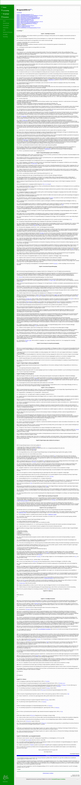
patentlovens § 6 (48, 148)
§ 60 (17, 580)
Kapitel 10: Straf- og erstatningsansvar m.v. (48, 507)
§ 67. (18, 641)
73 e (34, 715)
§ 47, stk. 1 (52, 476)
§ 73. (18, 675)
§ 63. (18, 603)
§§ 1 (43, 184)
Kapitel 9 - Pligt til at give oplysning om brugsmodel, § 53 (27, 22)
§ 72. (18, 671)
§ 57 (58, 301)
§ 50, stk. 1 (47, 699)
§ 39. (18, 375)
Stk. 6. (18, 233)
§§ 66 (35, 225)
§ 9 (31, 139)
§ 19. (18, 184)
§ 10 (17, 132)
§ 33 (17, 313)
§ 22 (17, 206)
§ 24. (18, 219)
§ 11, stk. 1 (38, 639)
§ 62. (18, 600)
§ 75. (18, 746)
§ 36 (17, 348)
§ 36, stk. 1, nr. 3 (62, 683)
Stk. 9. (18, 244)
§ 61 (17, 585)
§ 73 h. (18, 728)
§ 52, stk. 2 (40, 554)
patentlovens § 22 (51, 79)
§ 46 (17, 436)
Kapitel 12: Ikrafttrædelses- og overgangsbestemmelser (29, 736)
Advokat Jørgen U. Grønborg (48, 773)
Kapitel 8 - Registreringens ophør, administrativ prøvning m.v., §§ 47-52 (30, 21)
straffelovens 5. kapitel (52, 514)
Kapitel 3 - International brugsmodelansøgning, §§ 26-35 (27, 16)
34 (40, 295)
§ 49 (17, 469)
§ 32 (17, 309)
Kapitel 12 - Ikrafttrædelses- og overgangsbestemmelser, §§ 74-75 (28, 27)
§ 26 (62, 711)
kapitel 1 (56, 294)
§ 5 (29, 187)
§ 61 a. (18, 588)
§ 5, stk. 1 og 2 (25, 139)
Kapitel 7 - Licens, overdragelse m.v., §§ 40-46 (25, 20)
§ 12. (18, 146)
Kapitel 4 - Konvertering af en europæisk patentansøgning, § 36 (28, 17)
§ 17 (17, 177)
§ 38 (17, 369)
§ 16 (17, 175)
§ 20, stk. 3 (50, 705)
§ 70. (18, 666)
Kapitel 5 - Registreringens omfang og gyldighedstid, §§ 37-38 (28, 18)
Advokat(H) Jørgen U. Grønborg (58, 779)
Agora (4, 20)
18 (50, 184)
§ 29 (21, 281)
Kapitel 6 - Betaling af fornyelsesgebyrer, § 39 (25, 19)
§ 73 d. (18, 705)
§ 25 (17, 247)
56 (28, 739)
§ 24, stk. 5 (56, 263)
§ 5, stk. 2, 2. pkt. (52, 280)
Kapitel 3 (41, 266)
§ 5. (17, 75)
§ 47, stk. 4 (34, 461)
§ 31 (17, 306)
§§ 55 (34, 561)
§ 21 (17, 200)
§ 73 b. (18, 693)
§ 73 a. (18, 681)
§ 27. (18, 279)
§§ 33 (42, 689)
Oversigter (5, 34)
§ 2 (17, 40)
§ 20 (62, 204)
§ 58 (17, 561)
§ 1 (54, 455)
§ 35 (17, 329)
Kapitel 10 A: (45, 590)
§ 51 (17, 483)
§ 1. (17, 35)
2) (31, 9)
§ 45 (17, 424)
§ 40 (17, 389)
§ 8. (17, 116)
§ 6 (17, 89)
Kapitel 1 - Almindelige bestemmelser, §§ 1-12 (25, 14)
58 (30, 739)
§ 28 (17, 283)
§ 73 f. (18, 715)
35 (21, 277)
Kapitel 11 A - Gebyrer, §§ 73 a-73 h (23, 26)
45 (31, 301)
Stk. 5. (18, 229)
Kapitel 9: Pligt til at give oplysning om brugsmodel (48, 495)
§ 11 (71, 219)
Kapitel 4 (38, 343)
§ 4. (17, 69)
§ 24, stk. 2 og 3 (29, 298)
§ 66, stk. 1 (57, 707)
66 (37, 603)
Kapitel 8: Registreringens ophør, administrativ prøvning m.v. (48, 440)
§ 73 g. (18, 721)
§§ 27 (20, 277)
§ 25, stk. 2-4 (28, 609)
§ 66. (18, 634)
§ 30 (17, 294)
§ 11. (17, 137)
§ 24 (61, 79)
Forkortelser (5, 27)
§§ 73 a (31, 715)
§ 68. (18, 655)
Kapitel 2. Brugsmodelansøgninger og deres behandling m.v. (48, 152)
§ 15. (18, 165)
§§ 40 (36, 603)
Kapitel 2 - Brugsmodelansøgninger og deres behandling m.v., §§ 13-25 (29, 15)
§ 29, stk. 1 (64, 685)
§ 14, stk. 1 (48, 681)
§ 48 (17, 460)
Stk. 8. (18, 241)
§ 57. (18, 551)
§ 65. (18, 626)
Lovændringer (19, 12)
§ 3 (52, 110)
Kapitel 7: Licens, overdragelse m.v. (48, 387)
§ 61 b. (18, 594)
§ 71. (18, 668)
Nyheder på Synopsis (7, 32)
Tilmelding (5, 36)
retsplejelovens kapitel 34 (48, 578)
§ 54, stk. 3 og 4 (22, 583)
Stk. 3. (18, 52)
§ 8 (57, 629)
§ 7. (17, 106)
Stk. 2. (18, 38)
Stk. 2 (18, 47)
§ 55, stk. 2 (39, 556)
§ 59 (17, 566)
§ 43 (17, 411)
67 (38, 225)
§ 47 (17, 445)
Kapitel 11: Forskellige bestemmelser (48, 598)
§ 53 (39, 301)
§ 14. (18, 157)
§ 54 (17, 509)
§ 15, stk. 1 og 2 (34, 163)
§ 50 (72, 248)
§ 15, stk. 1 (42, 233)
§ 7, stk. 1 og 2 (23, 116)
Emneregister (6, 25)
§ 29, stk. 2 (59, 686)
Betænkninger (6, 23)
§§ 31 (38, 295)
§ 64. (18, 611)
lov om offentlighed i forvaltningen (44, 629)
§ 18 (17, 181)
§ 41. (18, 399)
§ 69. (18, 664)
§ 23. (18, 213)
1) (30, 9)
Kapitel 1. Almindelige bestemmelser (48, 33)
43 (30, 301)
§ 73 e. (18, 711)
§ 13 (17, 154)
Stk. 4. (18, 56)
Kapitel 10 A (19, 24)
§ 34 (17, 317)
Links (4, 29)
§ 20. (18, 188)
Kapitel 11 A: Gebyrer (21, 679)
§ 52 (17, 486)
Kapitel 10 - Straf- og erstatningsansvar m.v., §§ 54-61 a (27, 23)
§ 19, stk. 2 (52, 197)
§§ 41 (27, 301)
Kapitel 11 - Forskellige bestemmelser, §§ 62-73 (25, 25)
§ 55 (17, 519)
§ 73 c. (18, 699)
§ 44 (17, 414)
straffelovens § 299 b (22, 512)
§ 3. (17, 64)
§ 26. (18, 271)
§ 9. (17, 125)
